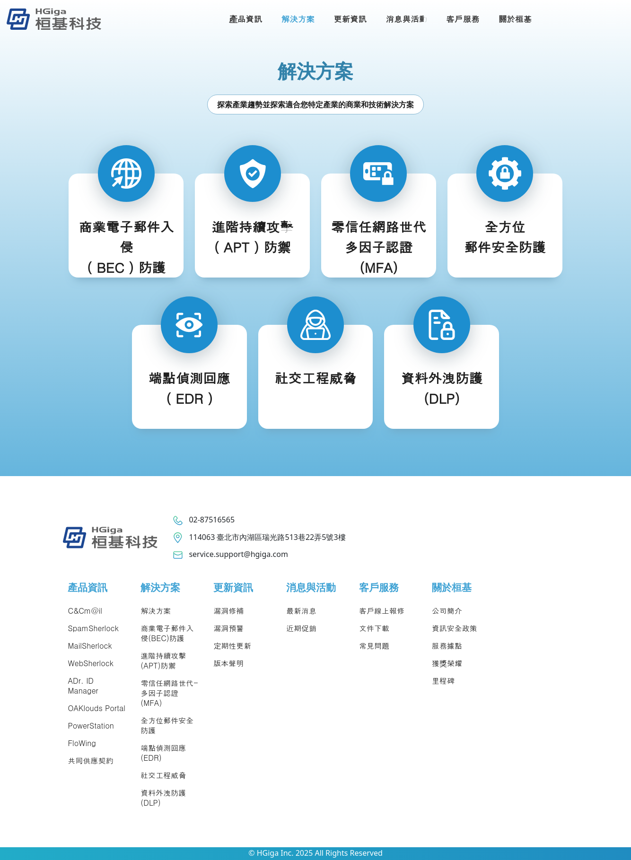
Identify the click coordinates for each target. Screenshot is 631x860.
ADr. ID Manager (83, 685)
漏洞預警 (228, 628)
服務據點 (447, 645)
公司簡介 (447, 610)
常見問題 (374, 645)
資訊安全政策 (454, 628)
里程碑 (443, 680)
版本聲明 (228, 663)
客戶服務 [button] (462, 19)
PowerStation (91, 725)
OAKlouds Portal (96, 708)
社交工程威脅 (163, 775)
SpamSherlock (93, 628)
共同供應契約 (90, 760)
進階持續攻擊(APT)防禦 (163, 660)
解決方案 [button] (298, 19)
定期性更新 (232, 645)
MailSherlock (90, 645)
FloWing (82, 743)
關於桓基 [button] (515, 19)
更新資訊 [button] (350, 19)
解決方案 (155, 610)
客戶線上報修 (381, 610)
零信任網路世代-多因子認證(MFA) (169, 693)
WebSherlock (90, 663)
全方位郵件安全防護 (166, 725)
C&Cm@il (85, 610)
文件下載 (374, 628)
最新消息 (301, 610)
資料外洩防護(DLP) (163, 797)
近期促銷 (301, 628)
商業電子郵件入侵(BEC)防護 (166, 633)
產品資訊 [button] (246, 19)
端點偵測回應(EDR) (163, 752)
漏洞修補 (228, 610)
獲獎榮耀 (447, 663)
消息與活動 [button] (406, 19)
